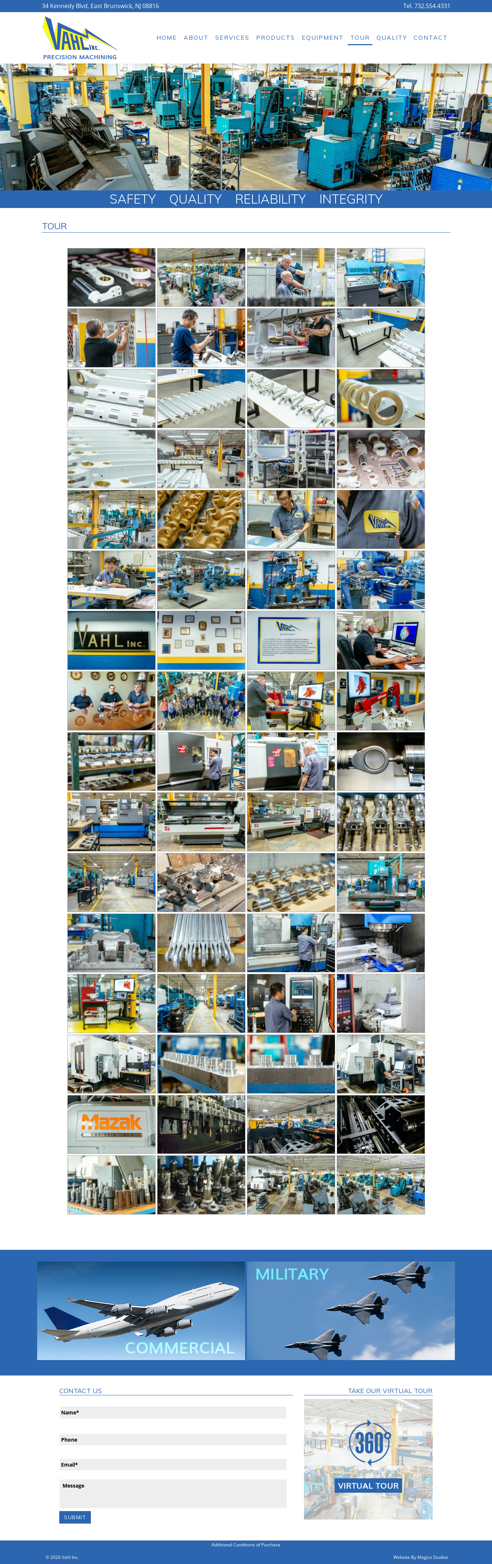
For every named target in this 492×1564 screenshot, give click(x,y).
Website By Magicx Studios (420, 1556)
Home (166, 37)
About (196, 37)
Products (275, 37)
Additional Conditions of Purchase (246, 1543)
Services (232, 37)
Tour (360, 37)
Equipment (323, 37)
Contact (431, 37)
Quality (391, 37)
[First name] (173, 1412)
